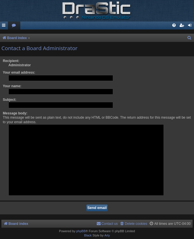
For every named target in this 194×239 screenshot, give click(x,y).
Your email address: (19, 72)
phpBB (80, 231)
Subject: (9, 100)
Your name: (12, 86)
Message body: (15, 113)
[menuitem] (14, 25)
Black (88, 235)
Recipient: (11, 61)
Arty (107, 235)
